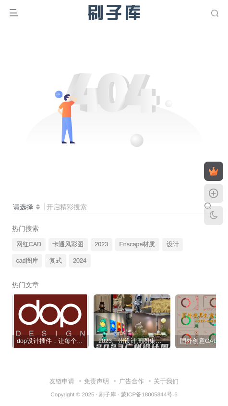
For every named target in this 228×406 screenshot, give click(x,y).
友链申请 (61, 381)
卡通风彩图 (68, 244)
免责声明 (96, 381)
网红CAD (29, 244)
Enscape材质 (137, 244)
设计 (173, 244)
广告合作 (131, 381)
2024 (79, 260)
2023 (101, 244)
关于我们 (166, 381)
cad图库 (27, 260)
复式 (55, 260)
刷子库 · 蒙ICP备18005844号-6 (138, 394)
